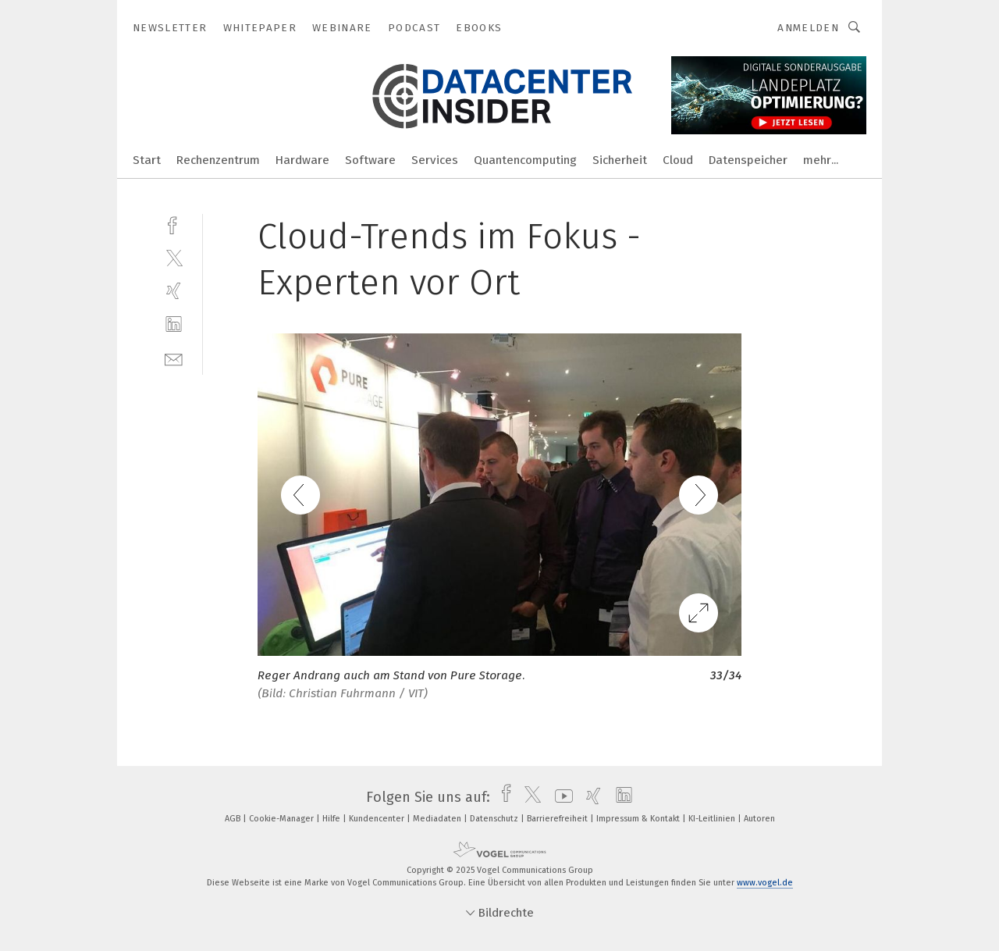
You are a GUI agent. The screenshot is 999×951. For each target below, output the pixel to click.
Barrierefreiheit (558, 819)
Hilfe (332, 819)
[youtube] (560, 797)
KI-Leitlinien (713, 819)
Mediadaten (438, 819)
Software (370, 160)
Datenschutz (495, 819)
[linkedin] (173, 324)
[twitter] (173, 257)
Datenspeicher (748, 160)
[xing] (173, 291)
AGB (234, 819)
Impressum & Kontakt (639, 819)
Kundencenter (378, 819)
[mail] (173, 358)
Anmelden (808, 27)
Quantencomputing (525, 160)
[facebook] (173, 223)
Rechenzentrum (218, 160)
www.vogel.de (765, 883)
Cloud (678, 160)
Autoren (759, 819)
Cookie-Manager (282, 819)
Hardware (302, 160)
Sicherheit (619, 160)
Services (434, 160)
